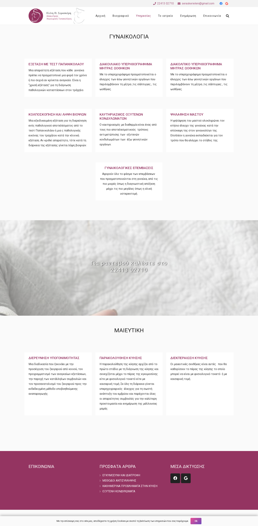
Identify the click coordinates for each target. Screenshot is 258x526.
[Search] (227, 16)
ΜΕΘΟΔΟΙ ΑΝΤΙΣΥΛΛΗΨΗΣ (119, 480)
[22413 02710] (39, 482)
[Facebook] (221, 3)
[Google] (226, 3)
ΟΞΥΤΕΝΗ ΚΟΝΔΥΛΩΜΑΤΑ (118, 491)
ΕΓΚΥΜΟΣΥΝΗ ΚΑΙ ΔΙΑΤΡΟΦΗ (121, 475)
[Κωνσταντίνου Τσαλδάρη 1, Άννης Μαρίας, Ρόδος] (58, 492)
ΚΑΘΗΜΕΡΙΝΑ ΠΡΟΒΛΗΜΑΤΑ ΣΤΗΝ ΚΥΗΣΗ (129, 486)
